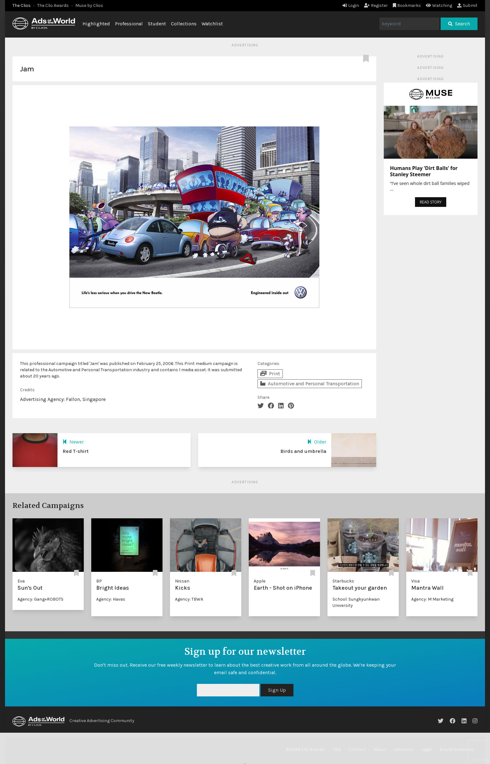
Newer (73, 442)
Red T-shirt (75, 451)
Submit (467, 5)
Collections (184, 24)
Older (316, 442)
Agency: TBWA (189, 599)
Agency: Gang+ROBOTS (40, 599)
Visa (415, 581)
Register (376, 5)
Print (270, 374)
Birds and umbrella (303, 451)
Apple (259, 581)
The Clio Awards (53, 5)
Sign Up (277, 690)
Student (157, 24)
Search (459, 24)
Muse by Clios (89, 5)
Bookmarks (407, 5)
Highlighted (96, 24)
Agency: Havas (110, 599)
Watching (439, 5)
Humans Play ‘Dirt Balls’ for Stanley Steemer (424, 171)
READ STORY (431, 202)
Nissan (182, 581)
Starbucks (343, 581)
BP (99, 581)
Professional (129, 24)
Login (350, 5)
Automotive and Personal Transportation (309, 384)
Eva (21, 581)
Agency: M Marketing (432, 599)
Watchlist (212, 24)
